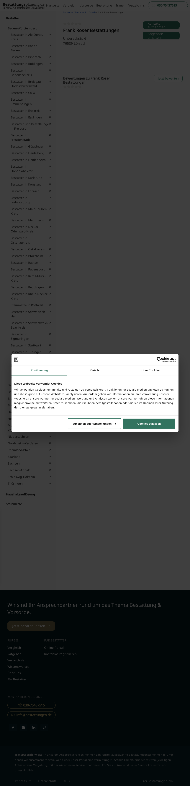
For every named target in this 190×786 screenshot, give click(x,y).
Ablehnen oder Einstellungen (94, 423)
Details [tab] (95, 370)
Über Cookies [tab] (151, 370)
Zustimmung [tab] (39, 370)
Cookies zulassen (149, 423)
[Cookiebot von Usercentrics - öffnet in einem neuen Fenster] (159, 359)
